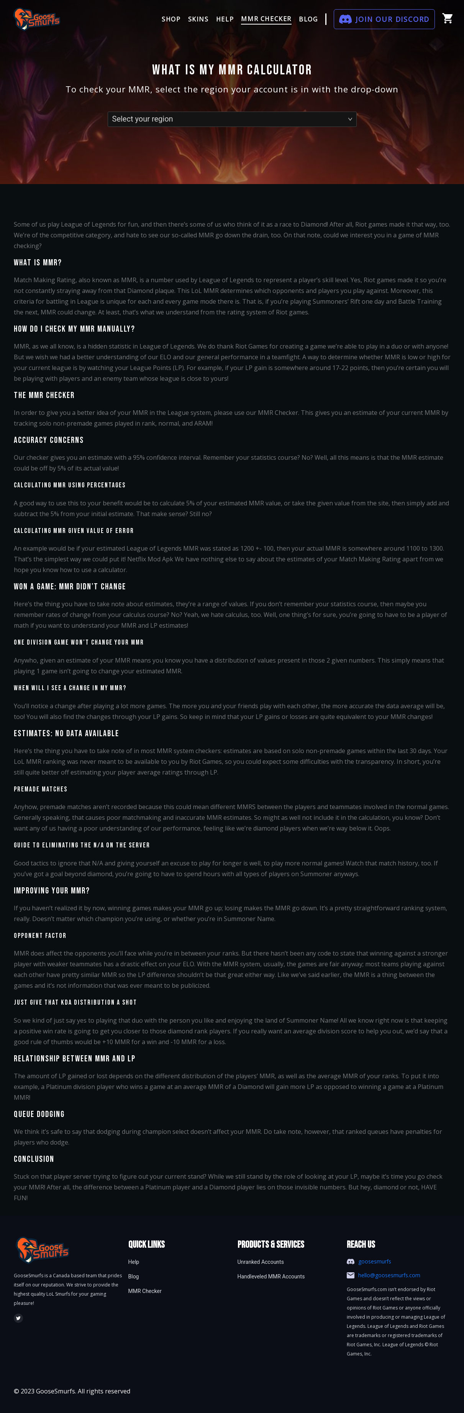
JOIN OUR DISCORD (393, 19)
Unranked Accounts (261, 1262)
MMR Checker (145, 1291)
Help (133, 1262)
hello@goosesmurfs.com (389, 1275)
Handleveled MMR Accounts (271, 1276)
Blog (133, 1276)
